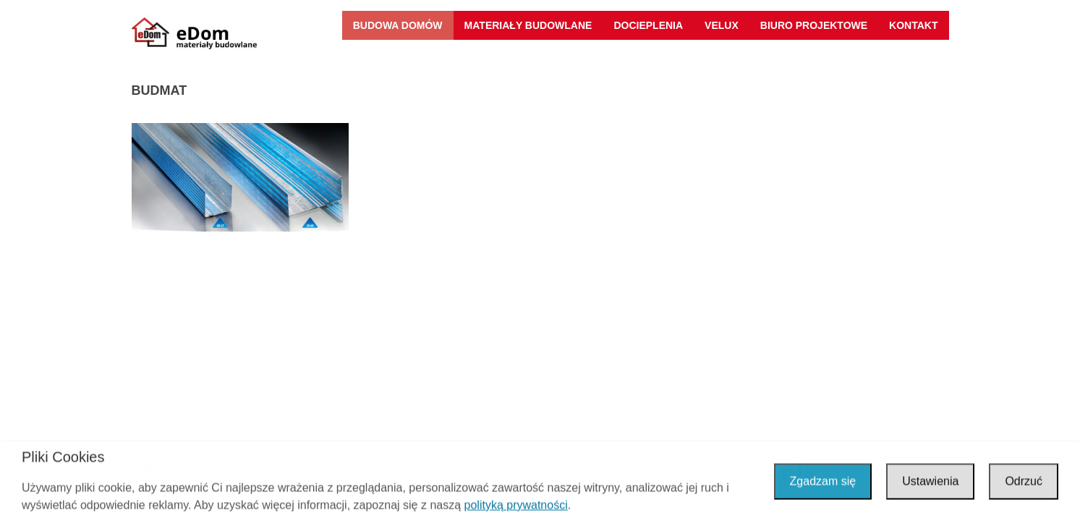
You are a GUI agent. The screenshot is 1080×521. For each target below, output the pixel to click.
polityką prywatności (516, 506)
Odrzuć (1023, 482)
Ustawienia (930, 482)
